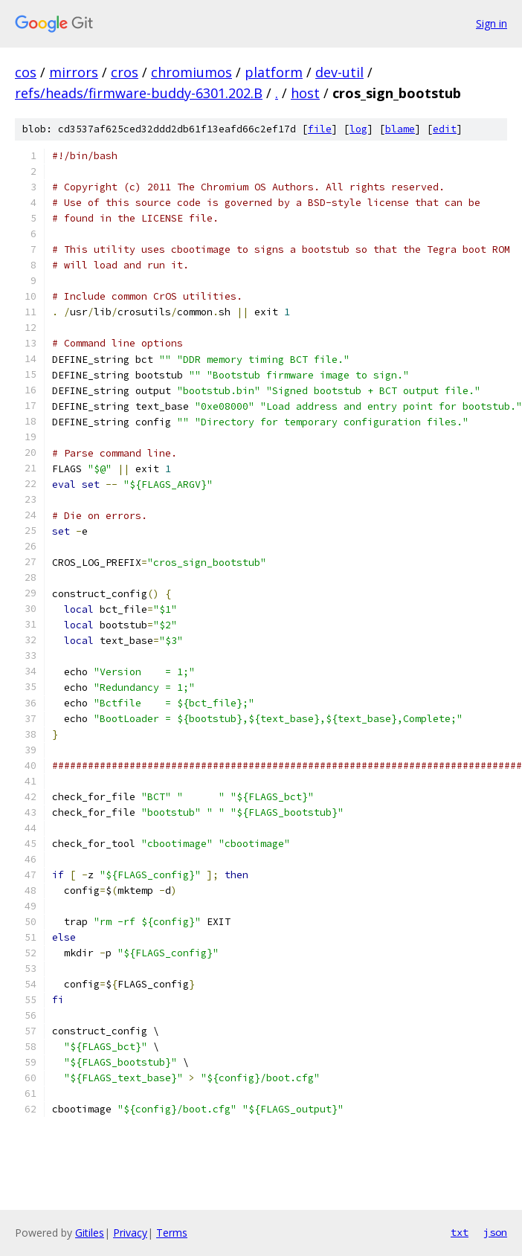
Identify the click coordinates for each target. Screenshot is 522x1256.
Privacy (130, 1233)
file (320, 129)
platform (274, 72)
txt (459, 1232)
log (358, 129)
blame (400, 129)
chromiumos (191, 72)
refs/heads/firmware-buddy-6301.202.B (138, 93)
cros (124, 72)
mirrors (73, 72)
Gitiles (89, 1233)
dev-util (339, 72)
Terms (171, 1233)
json (495, 1232)
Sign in (491, 23)
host (305, 93)
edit (445, 129)
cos (25, 72)
